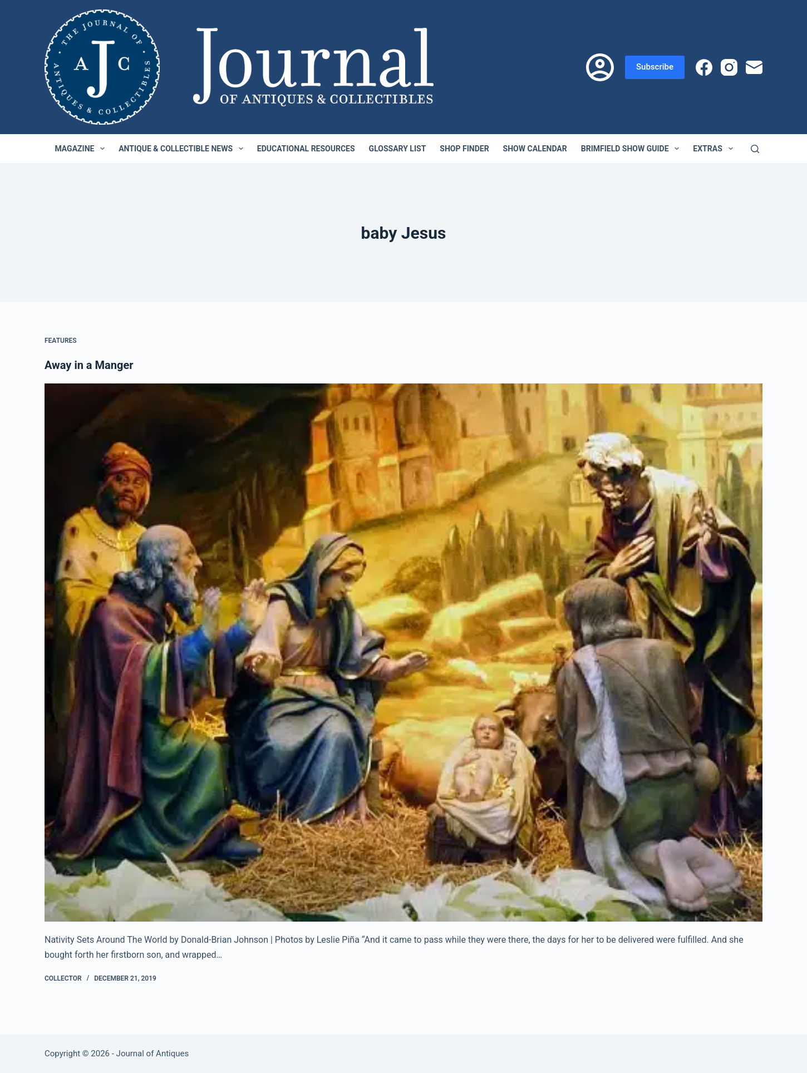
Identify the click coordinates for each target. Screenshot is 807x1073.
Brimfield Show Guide (632, 148)
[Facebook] (704, 67)
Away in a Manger (89, 365)
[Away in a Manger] (403, 652)
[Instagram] (729, 67)
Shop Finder (464, 148)
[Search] (755, 149)
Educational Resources (306, 148)
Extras (715, 148)
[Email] (754, 67)
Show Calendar (535, 148)
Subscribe (654, 67)
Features (61, 340)
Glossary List (397, 148)
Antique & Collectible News (183, 148)
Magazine (82, 148)
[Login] (600, 67)
